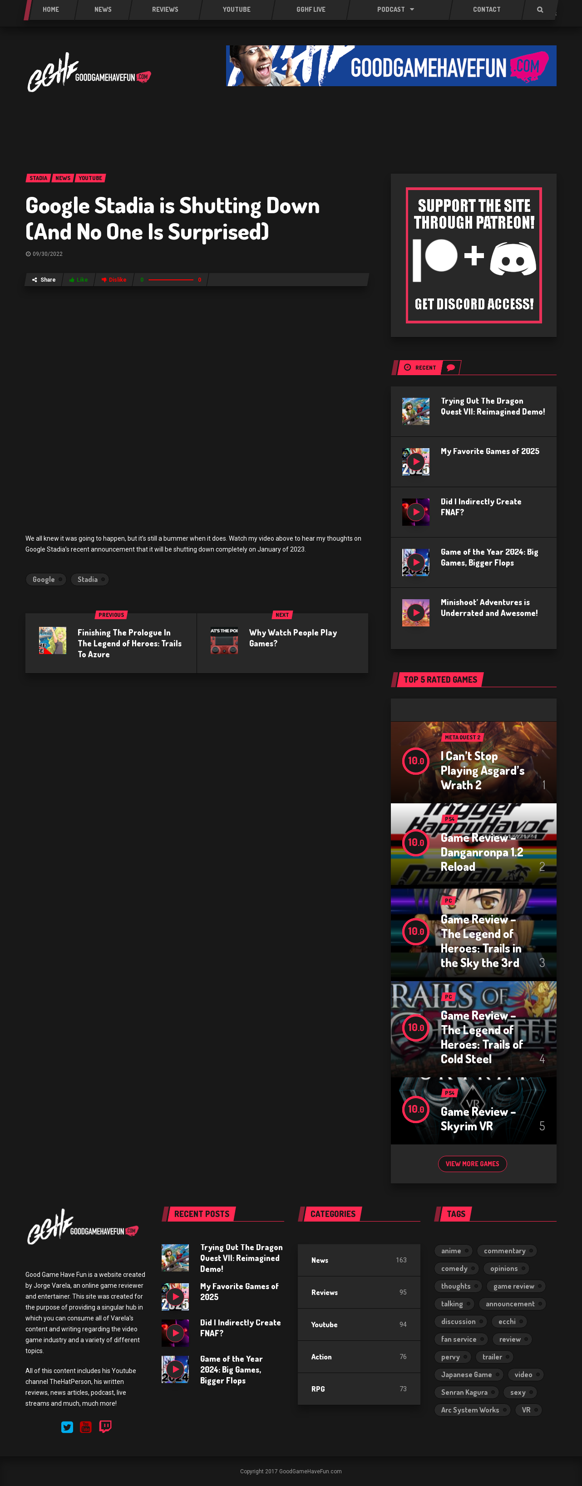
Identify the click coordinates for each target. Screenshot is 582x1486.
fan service (459, 1339)
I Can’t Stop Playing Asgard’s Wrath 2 (483, 770)
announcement (510, 1303)
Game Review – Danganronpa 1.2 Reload (482, 852)
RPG (318, 1388)
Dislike (114, 280)
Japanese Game (466, 1374)
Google (44, 579)
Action (321, 1356)
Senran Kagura (464, 1392)
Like (78, 280)
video (524, 1374)
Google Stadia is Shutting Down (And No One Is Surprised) (172, 217)
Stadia (88, 579)
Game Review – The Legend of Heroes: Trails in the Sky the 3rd (481, 940)
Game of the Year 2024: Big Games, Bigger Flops (231, 1369)
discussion (458, 1321)
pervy (450, 1356)
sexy (518, 1392)
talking (452, 1303)
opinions (504, 1268)
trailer (492, 1356)
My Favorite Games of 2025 (490, 451)
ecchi (507, 1321)
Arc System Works (470, 1409)
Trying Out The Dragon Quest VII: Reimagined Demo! (241, 1258)
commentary (505, 1250)
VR (526, 1409)
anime (451, 1250)
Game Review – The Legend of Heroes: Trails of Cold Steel (482, 1036)
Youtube (324, 1324)
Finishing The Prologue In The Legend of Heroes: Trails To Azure (130, 643)
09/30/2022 (48, 254)
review (510, 1339)
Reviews (324, 1292)
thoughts (456, 1285)
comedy (454, 1268)
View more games (472, 1164)
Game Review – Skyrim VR (478, 1118)
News (319, 1260)
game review (513, 1285)
